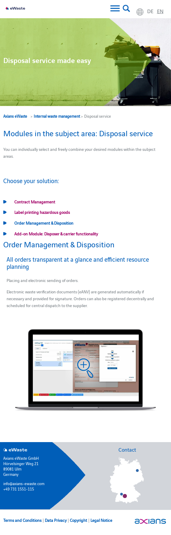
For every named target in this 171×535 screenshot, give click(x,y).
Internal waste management (57, 116)
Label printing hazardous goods (42, 212)
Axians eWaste (15, 116)
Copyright (78, 520)
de (150, 11)
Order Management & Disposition (43, 223)
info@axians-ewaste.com (23, 483)
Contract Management (34, 202)
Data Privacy (56, 520)
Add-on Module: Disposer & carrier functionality (56, 234)
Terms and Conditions (22, 520)
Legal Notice (101, 520)
